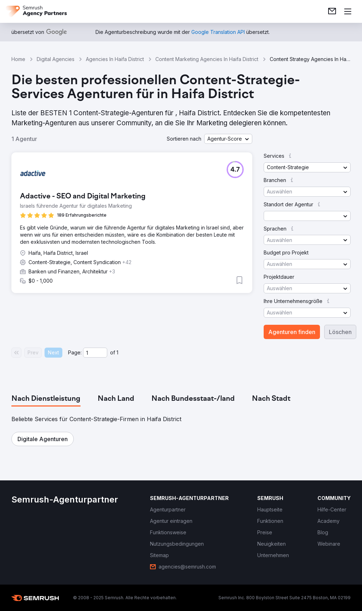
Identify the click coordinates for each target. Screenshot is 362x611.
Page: (75, 352)
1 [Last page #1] (117, 352)
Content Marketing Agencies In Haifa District (206, 59)
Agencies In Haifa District (115, 59)
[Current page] (95, 352)
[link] (332, 11)
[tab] (46, 399)
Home (18, 59)
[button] (228, 139)
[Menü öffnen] (347, 11)
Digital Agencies (55, 59)
